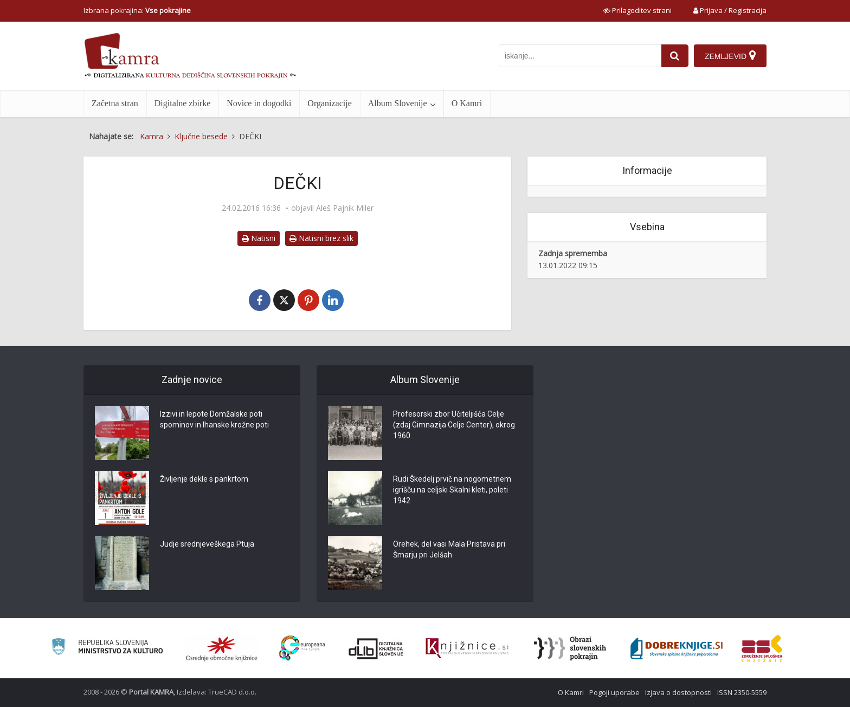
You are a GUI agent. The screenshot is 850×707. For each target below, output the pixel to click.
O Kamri (467, 103)
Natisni (258, 238)
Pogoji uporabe (614, 692)
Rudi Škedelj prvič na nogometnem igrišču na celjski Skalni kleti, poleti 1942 (452, 490)
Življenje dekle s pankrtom (204, 479)
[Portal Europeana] (302, 648)
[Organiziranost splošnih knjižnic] (221, 648)
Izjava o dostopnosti (678, 692)
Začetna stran (115, 103)
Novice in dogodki (259, 103)
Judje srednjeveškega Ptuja (207, 544)
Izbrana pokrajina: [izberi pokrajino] (137, 10)
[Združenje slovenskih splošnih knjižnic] (467, 648)
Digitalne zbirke (182, 103)
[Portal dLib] (376, 648)
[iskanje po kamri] (580, 55)
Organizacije (329, 103)
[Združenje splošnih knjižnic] (762, 648)
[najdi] (674, 55)
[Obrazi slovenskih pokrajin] (570, 648)
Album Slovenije (397, 103)
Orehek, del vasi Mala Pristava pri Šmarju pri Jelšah (449, 549)
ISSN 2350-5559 (742, 692)
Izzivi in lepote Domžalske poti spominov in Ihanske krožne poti (214, 419)
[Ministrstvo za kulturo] (107, 648)
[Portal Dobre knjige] (676, 648)
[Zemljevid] (730, 55)
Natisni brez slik (321, 238)
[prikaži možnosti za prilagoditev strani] (637, 10)
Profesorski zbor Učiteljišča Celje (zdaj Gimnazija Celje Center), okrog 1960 (454, 425)
